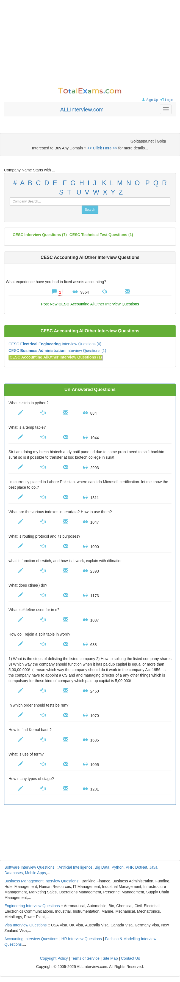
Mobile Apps (35, 873)
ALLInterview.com (82, 109)
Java (153, 867)
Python (118, 867)
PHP (129, 867)
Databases (13, 873)
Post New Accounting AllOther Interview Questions (90, 304)
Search (90, 210)
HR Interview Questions (82, 939)
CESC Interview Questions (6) (55, 344)
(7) (40, 234)
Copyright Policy (54, 958)
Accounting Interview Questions (31, 939)
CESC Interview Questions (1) (57, 350)
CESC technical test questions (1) (101, 234)
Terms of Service (85, 958)
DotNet (141, 867)
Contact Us (130, 958)
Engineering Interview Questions (32, 906)
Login (166, 100)
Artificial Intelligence (76, 867)
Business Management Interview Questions (41, 881)
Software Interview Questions (29, 867)
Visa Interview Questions (25, 925)
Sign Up (149, 100)
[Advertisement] (90, 44)
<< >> (102, 148)
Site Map (110, 958)
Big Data (102, 867)
